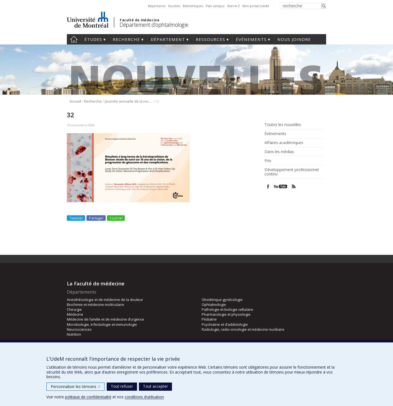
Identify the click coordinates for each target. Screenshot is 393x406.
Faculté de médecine (139, 19)
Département (168, 39)
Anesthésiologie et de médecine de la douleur (105, 299)
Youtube (281, 186)
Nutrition (74, 334)
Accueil (74, 39)
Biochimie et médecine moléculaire (95, 304)
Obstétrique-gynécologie (222, 299)
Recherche (126, 39)
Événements (251, 39)
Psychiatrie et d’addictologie (225, 324)
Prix (267, 161)
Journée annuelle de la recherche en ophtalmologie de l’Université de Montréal (129, 101)
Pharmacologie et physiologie (226, 314)
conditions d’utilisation (144, 396)
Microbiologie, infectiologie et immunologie (102, 324)
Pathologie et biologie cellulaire (227, 309)
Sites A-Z (233, 6)
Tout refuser (122, 386)
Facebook (268, 186)
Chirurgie (74, 309)
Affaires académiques (283, 143)
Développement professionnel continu (291, 172)
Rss (293, 186)
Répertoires (156, 6)
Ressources (210, 39)
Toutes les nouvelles (282, 125)
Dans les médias (279, 152)
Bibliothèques (193, 6)
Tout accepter (155, 386)
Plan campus (215, 6)
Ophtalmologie (214, 304)
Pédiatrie (209, 319)
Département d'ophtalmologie (154, 24)
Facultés (174, 6)
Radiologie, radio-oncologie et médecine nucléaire (243, 329)
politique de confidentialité (88, 396)
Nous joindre (294, 39)
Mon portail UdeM (255, 6)
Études (93, 39)
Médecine (75, 314)
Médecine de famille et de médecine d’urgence (105, 319)
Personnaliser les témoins (75, 386)
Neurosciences (79, 329)
